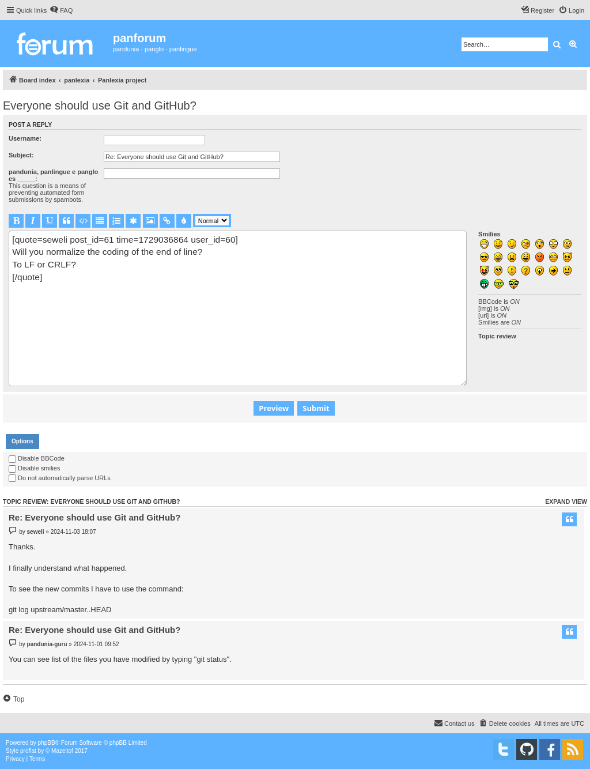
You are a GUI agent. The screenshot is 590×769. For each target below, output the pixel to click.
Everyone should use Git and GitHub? (99, 105)
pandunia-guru (47, 644)
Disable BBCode (37, 458)
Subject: (21, 155)
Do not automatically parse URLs (60, 477)
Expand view (566, 501)
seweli (35, 532)
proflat (28, 751)
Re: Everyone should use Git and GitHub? (94, 517)
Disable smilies (34, 468)
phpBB (46, 743)
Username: (25, 138)
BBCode (490, 301)
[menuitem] (61, 10)
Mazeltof (62, 751)
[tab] (22, 441)
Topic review (497, 336)
